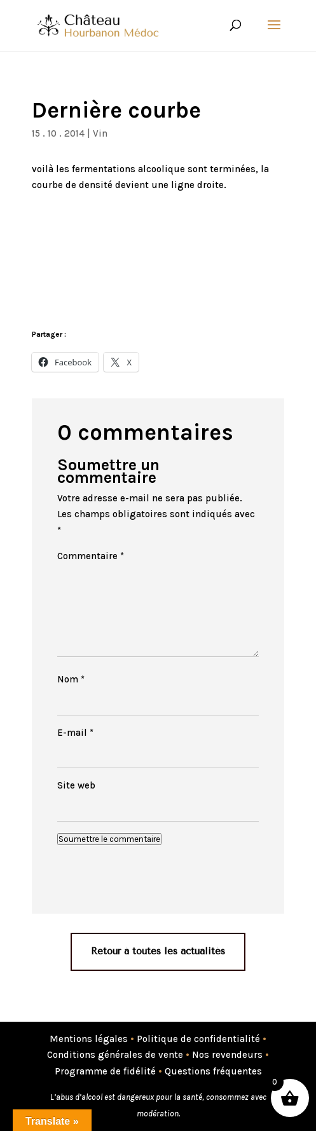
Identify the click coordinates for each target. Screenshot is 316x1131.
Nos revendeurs (227, 1054)
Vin (100, 133)
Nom (71, 679)
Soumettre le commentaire (109, 839)
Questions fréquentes (213, 1071)
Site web (76, 785)
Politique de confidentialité (198, 1039)
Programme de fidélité (105, 1071)
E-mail (75, 732)
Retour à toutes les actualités (158, 951)
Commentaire (90, 556)
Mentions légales (89, 1039)
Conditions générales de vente (115, 1054)
